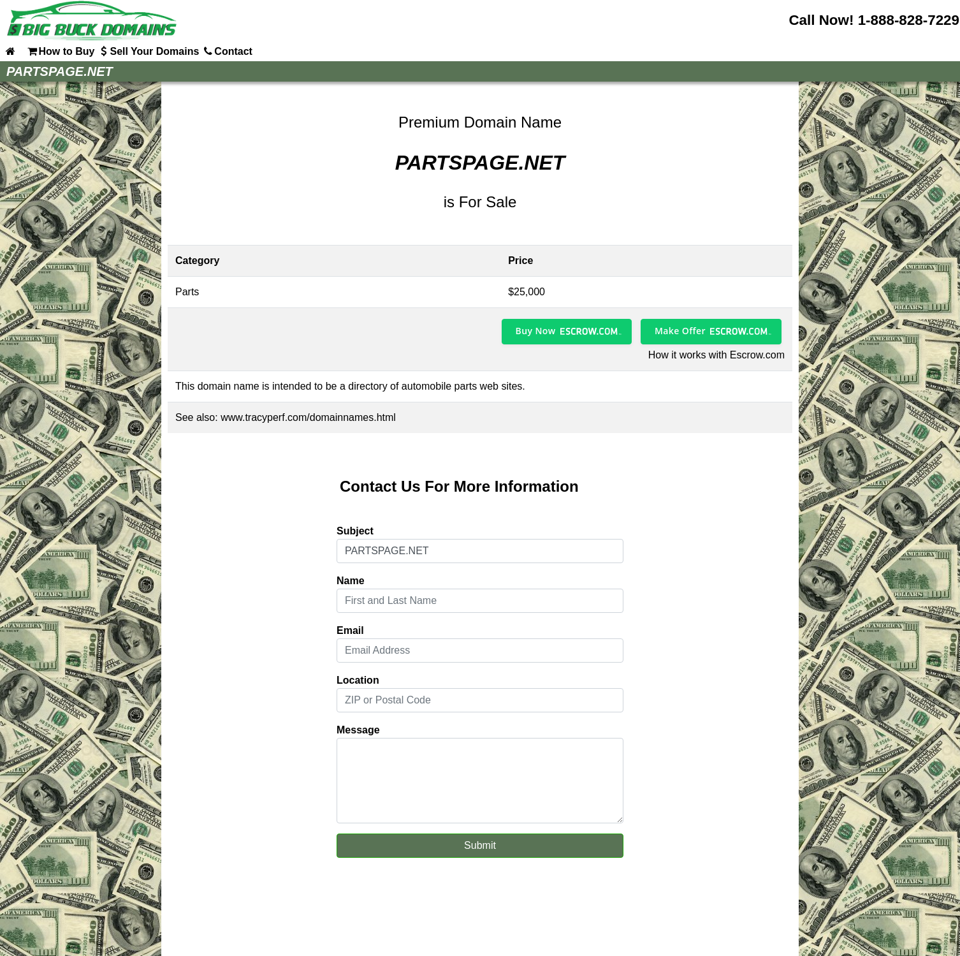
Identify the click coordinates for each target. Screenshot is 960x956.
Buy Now (536, 331)
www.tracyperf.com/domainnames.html (308, 417)
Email (350, 630)
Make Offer (680, 331)
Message (358, 729)
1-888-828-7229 (908, 20)
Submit (480, 845)
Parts (187, 291)
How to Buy (59, 51)
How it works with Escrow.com (716, 354)
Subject (355, 531)
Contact (226, 51)
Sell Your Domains (148, 51)
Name (351, 580)
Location (358, 680)
